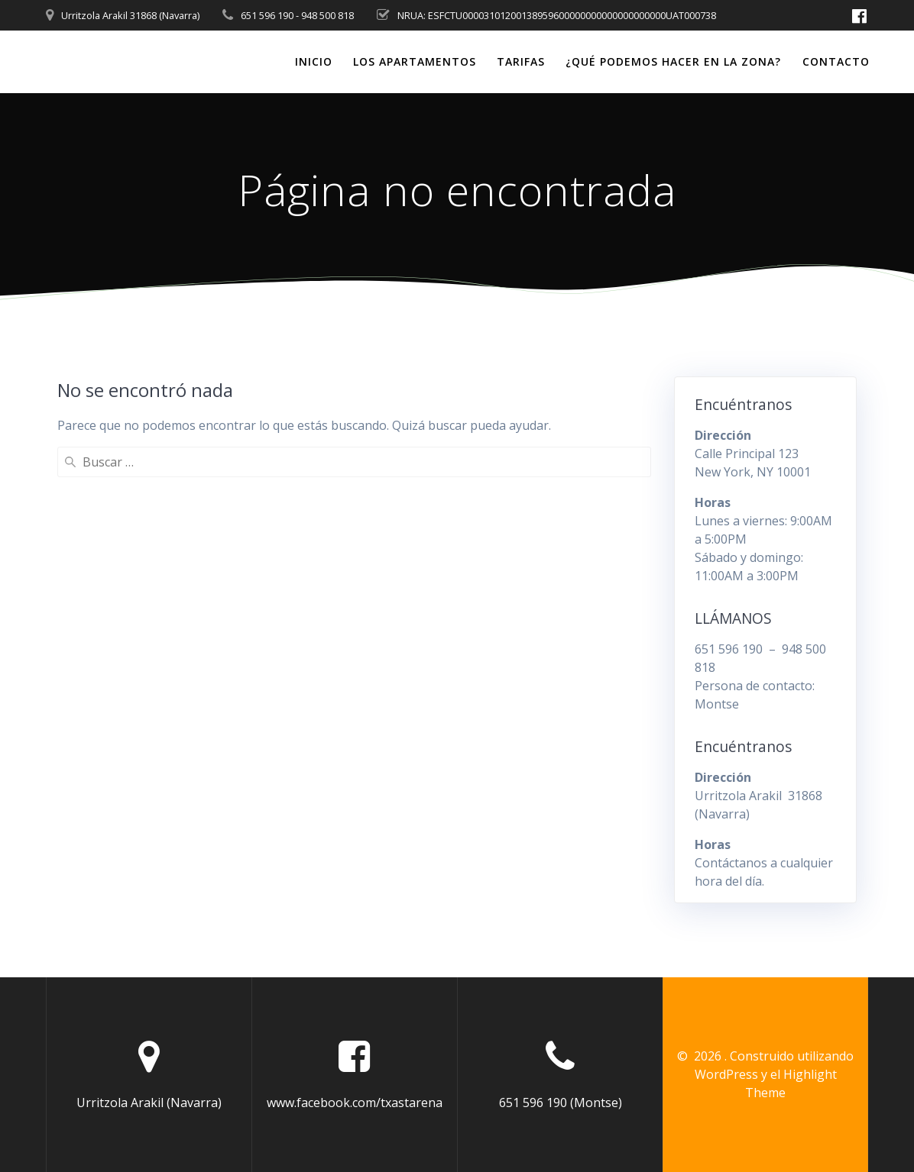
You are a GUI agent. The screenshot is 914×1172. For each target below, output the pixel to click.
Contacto (836, 61)
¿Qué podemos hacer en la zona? (673, 61)
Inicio (313, 61)
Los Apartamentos (414, 61)
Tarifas (521, 61)
